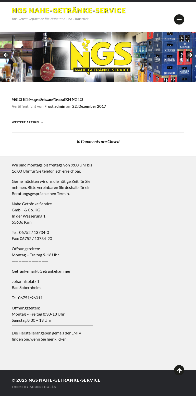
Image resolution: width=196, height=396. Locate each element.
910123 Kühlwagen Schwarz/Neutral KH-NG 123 (47, 99)
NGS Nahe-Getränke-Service (69, 10)
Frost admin (54, 106)
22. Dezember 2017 (89, 106)
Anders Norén (43, 387)
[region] (98, 57)
